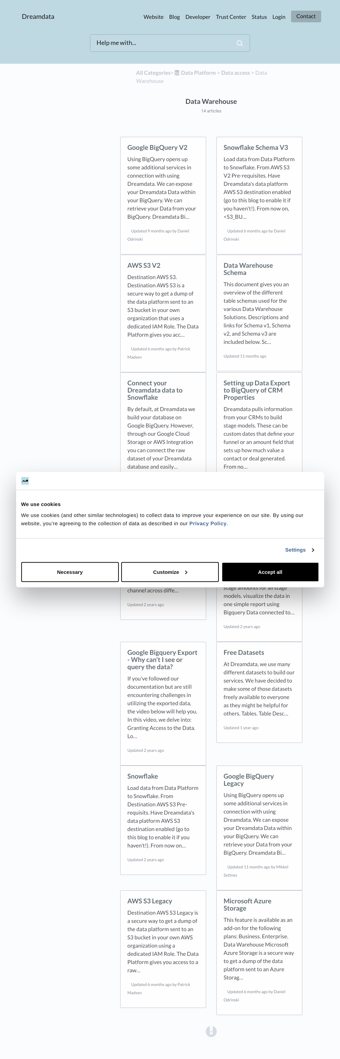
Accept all (270, 572)
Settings (295, 550)
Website (153, 17)
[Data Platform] (195, 73)
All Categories (153, 73)
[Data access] (235, 73)
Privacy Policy (208, 523)
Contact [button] (306, 16)
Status (259, 17)
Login (279, 17)
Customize (170, 572)
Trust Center (231, 17)
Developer (198, 17)
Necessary (70, 572)
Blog (174, 17)
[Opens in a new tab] (211, 1031)
